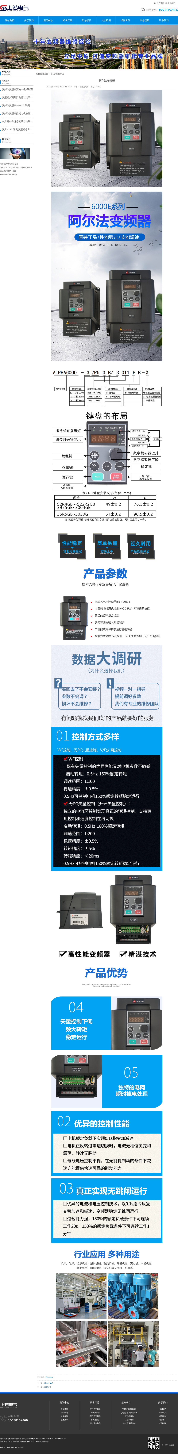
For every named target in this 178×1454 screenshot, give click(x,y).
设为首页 (160, 3)
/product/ (49, 1377)
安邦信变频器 (95, 1409)
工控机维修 (129, 1420)
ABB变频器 (95, 1413)
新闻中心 (48, 20)
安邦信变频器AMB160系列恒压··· (17, 105)
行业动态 (64, 1413)
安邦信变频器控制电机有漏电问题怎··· (17, 113)
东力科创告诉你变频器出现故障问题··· (17, 121)
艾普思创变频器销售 (129, 1413)
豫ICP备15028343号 (15, 1447)
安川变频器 (95, 1420)
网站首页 (9, 20)
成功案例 (106, 20)
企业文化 (162, 1413)
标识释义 (162, 1420)
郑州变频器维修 (42, 1442)
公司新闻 (64, 1409)
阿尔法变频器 (95, 1423)
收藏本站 (171, 3)
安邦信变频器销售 (129, 1409)
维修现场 (144, 20)
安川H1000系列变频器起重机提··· (17, 129)
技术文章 (64, 1420)
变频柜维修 (129, 1416)
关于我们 (29, 20)
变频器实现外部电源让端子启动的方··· (17, 97)
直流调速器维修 (129, 1423)
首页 (53, 74)
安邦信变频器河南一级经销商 (17, 89)
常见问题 (64, 1416)
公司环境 (162, 1423)
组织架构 (162, 1416)
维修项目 (87, 20)
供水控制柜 (48, 1383)
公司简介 (162, 1409)
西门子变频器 (95, 1416)
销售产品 (67, 20)
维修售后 (125, 20)
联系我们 (164, 20)
